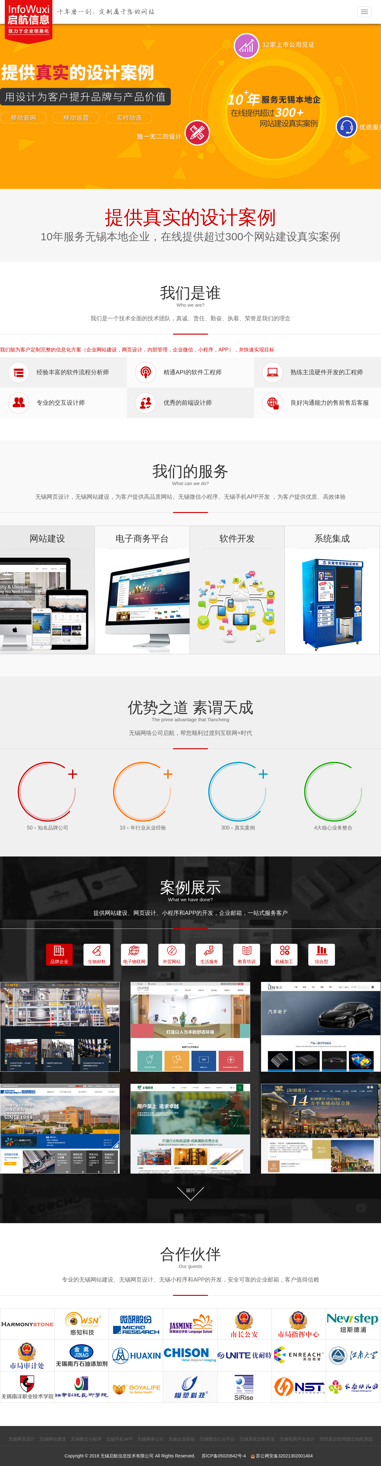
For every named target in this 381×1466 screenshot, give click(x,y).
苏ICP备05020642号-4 (224, 1455)
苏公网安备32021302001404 (282, 1455)
